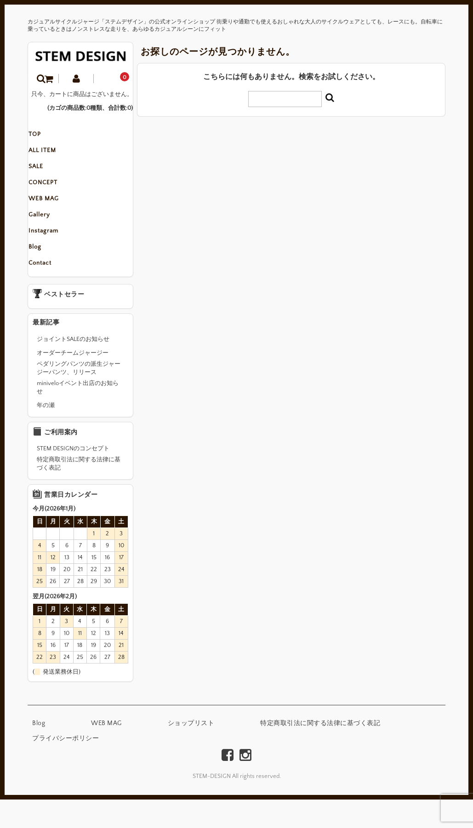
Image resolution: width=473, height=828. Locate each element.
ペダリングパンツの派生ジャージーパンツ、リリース (78, 396)
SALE (44, 174)
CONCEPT (51, 194)
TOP (43, 136)
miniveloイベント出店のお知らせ (78, 415)
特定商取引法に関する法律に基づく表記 (78, 492)
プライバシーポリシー (65, 767)
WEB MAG (52, 213)
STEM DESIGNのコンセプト (73, 477)
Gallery (48, 232)
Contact (48, 290)
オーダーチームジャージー (72, 381)
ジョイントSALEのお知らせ (73, 367)
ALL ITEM (51, 155)
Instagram (52, 252)
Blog (43, 271)
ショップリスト (191, 751)
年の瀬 (46, 434)
